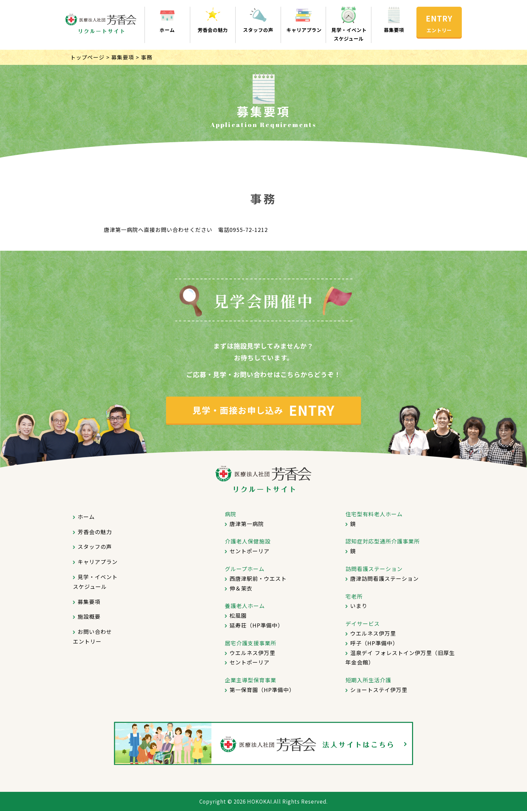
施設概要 (89, 616)
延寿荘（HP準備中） (256, 625)
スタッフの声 (258, 29)
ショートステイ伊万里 (378, 690)
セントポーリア (250, 551)
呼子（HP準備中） (374, 643)
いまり (358, 606)
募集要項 (394, 29)
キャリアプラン (303, 29)
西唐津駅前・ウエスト (258, 578)
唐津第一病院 (247, 524)
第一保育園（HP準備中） (262, 690)
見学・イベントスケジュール (348, 34)
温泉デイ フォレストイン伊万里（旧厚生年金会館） (400, 657)
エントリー (439, 30)
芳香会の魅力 (213, 29)
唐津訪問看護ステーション (384, 578)
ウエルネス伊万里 (252, 653)
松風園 (238, 615)
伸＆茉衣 (241, 588)
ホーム (167, 29)
